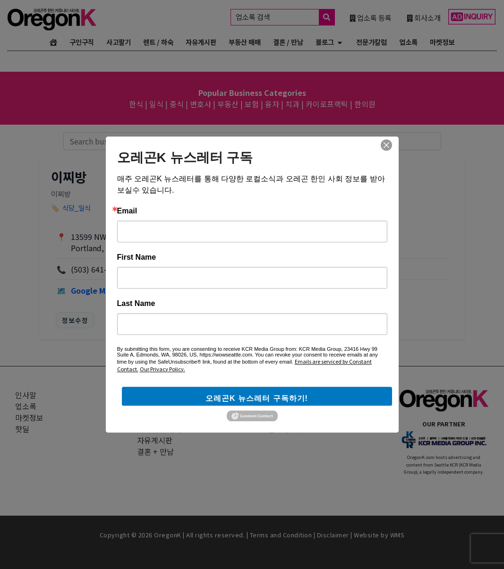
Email (127, 211)
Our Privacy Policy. (162, 369)
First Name (136, 257)
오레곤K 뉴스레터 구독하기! (256, 398)
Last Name (136, 303)
